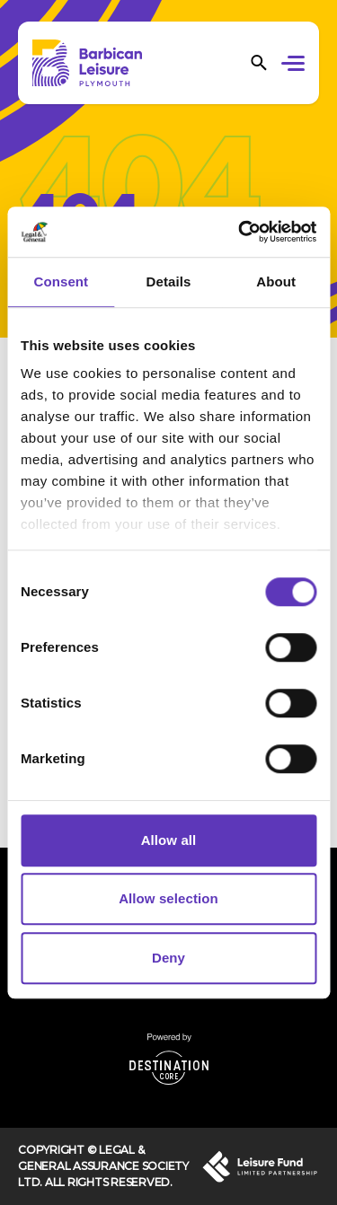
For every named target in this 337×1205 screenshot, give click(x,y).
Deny (168, 957)
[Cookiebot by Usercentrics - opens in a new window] (240, 231)
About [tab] (276, 281)
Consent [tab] (60, 281)
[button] (296, 65)
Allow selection (168, 898)
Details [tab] (168, 281)
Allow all (169, 840)
